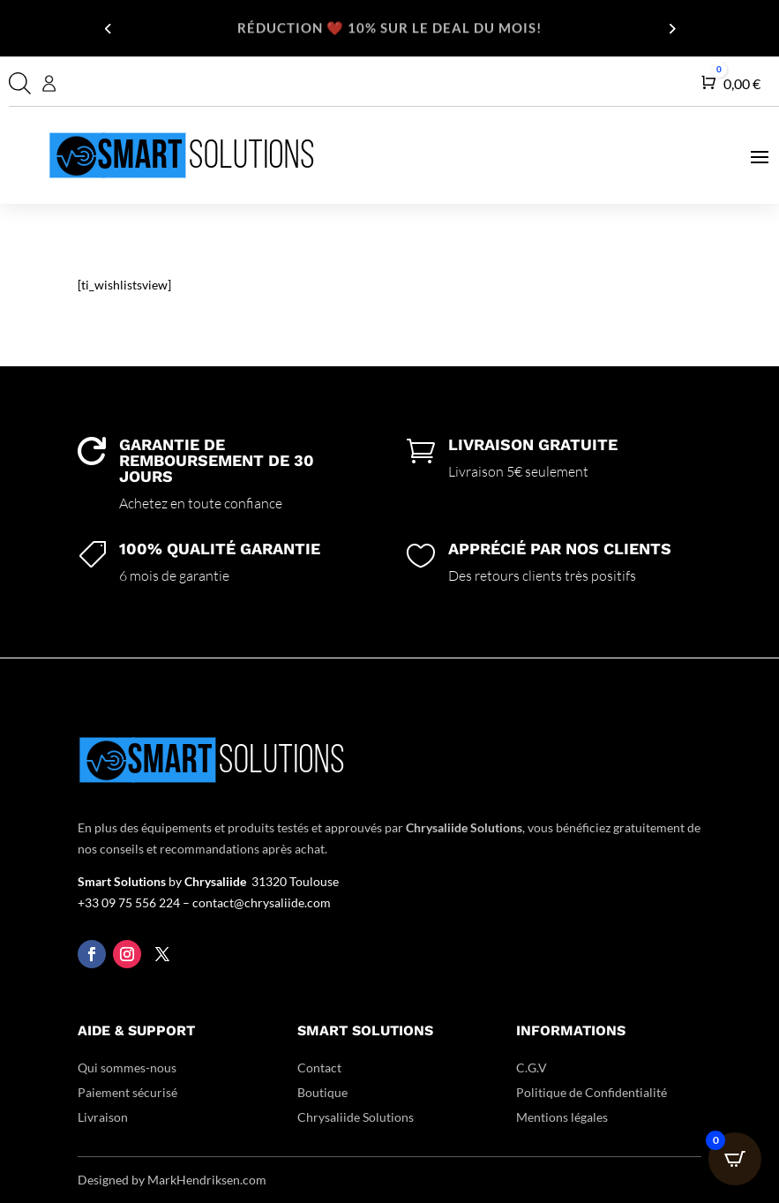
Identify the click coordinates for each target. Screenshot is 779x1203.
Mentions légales (562, 1116)
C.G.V (531, 1067)
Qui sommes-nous (127, 1067)
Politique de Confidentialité (591, 1092)
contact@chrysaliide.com (261, 902)
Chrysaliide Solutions (355, 1116)
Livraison (103, 1116)
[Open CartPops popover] (734, 1158)
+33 (135, 902)
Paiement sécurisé (127, 1092)
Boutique (322, 1092)
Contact (319, 1067)
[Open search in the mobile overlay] (17, 83)
